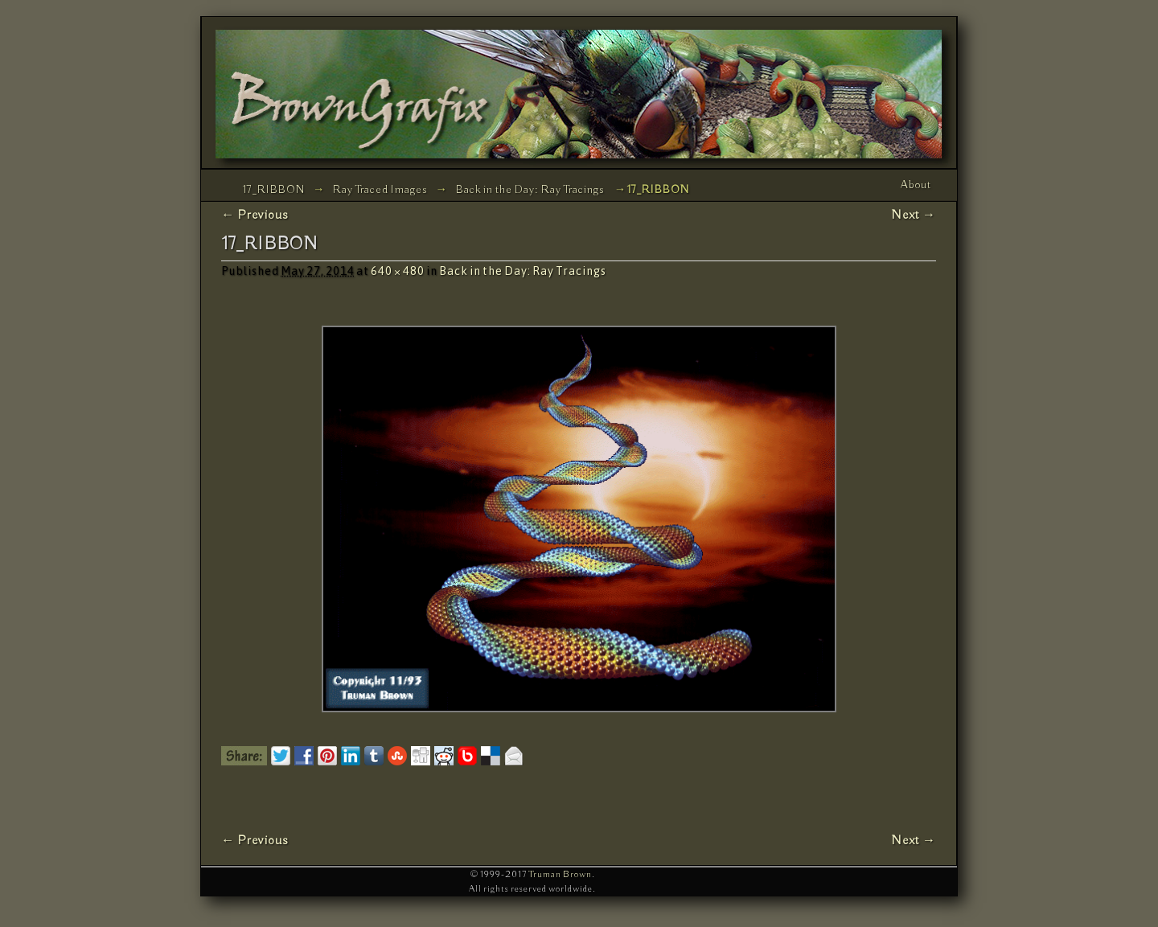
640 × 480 (398, 271)
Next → (913, 215)
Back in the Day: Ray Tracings (530, 190)
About (916, 185)
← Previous (255, 215)
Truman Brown (560, 874)
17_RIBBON (273, 190)
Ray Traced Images (380, 190)
